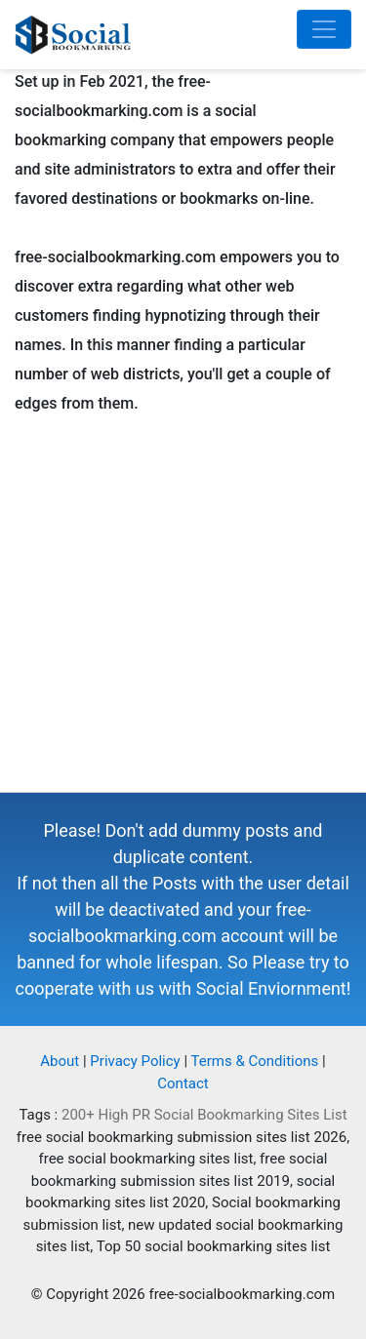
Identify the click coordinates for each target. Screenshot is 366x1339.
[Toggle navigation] (324, 29)
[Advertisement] (183, 609)
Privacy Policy (135, 1061)
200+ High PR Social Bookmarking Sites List (204, 1114)
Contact (182, 1083)
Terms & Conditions (255, 1061)
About (59, 1061)
